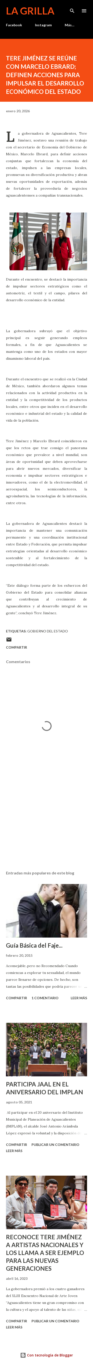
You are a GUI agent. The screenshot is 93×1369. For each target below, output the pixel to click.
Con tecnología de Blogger (46, 1355)
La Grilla (30, 11)
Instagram (43, 25)
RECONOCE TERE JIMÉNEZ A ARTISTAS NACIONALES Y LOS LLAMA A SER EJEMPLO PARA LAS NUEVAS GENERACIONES (45, 1252)
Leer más (79, 998)
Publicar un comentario (55, 1144)
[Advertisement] (46, 824)
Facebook (14, 25)
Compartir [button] (16, 647)
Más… (69, 25)
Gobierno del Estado (47, 631)
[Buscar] (72, 9)
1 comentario (45, 998)
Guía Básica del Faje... (34, 945)
